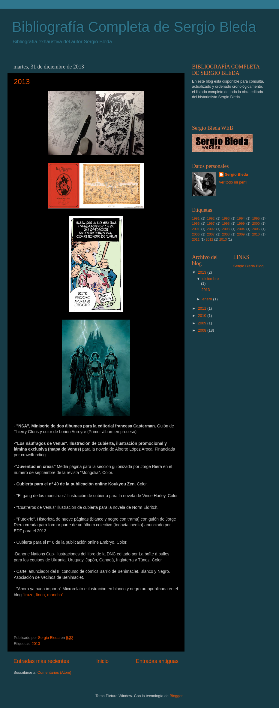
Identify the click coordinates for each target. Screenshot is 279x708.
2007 (210, 234)
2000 (256, 223)
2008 (226, 234)
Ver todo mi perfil (233, 182)
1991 (196, 218)
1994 (240, 218)
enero (207, 299)
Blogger (176, 696)
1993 (226, 218)
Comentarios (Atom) (54, 672)
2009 (240, 234)
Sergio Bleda (236, 174)
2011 (196, 239)
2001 (196, 229)
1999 (240, 223)
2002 (210, 229)
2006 (196, 234)
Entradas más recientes (41, 661)
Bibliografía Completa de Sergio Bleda (134, 27)
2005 (256, 229)
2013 (22, 81)
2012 (209, 239)
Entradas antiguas (157, 661)
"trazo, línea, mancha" (43, 594)
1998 (226, 223)
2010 (256, 234)
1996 (196, 223)
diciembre (210, 279)
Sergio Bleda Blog (248, 266)
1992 (210, 218)
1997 (210, 223)
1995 (256, 218)
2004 (240, 229)
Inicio (102, 661)
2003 (226, 229)
